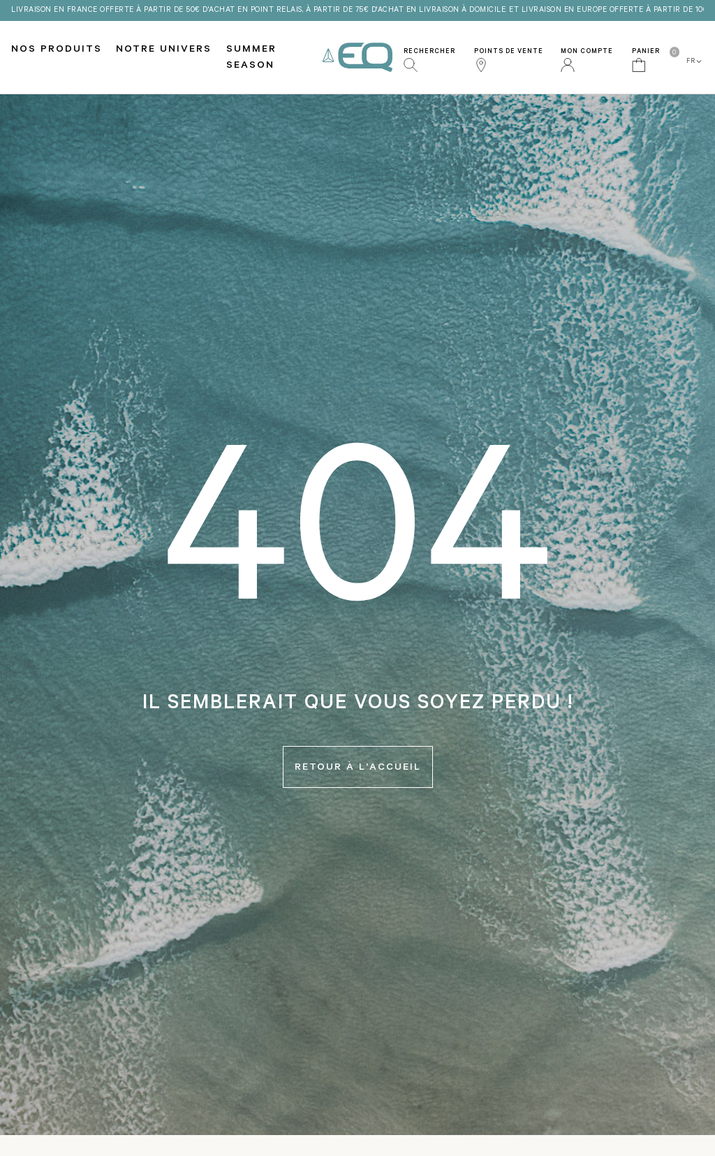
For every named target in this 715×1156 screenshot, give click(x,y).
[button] (436, 57)
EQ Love (357, 58)
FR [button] (695, 61)
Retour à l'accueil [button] (358, 768)
